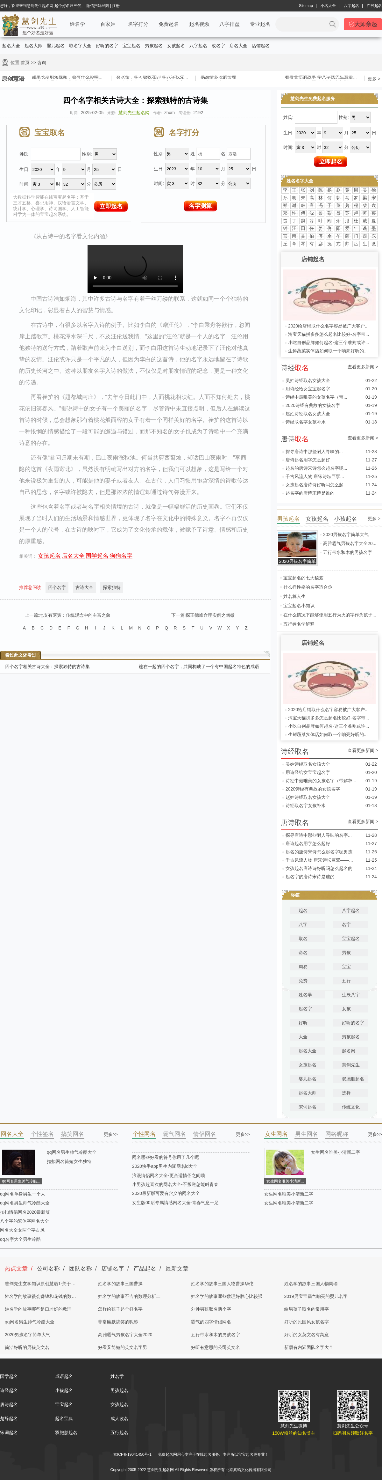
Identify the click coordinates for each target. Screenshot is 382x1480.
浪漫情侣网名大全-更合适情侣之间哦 (168, 1175)
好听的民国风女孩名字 (306, 1321)
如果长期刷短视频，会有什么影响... (67, 77)
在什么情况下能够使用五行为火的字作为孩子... (329, 615)
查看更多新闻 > (363, 366)
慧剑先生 (351, 1064)
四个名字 (57, 587)
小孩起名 (64, 1390)
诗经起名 (9, 1390)
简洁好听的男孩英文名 (27, 1347)
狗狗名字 (121, 556)
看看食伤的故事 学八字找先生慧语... (321, 77)
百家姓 (108, 24)
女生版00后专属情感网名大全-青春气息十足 (175, 1202)
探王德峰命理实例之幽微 (210, 615)
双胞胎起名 (353, 1078)
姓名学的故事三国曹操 (120, 1283)
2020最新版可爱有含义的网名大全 (166, 1193)
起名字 (305, 1008)
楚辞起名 (9, 1418)
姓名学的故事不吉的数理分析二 (129, 1296)
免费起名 (169, 24)
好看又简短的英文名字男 (122, 1347)
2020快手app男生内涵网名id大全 (164, 1166)
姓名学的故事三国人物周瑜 (311, 1283)
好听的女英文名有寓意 (306, 1334)
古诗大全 (84, 587)
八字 (303, 924)
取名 (303, 938)
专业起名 (260, 24)
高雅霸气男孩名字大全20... (349, 543)
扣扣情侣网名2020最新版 (25, 1212)
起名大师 (33, 45)
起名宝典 (64, 1418)
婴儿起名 (56, 45)
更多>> (111, 1134)
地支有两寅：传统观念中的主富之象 (74, 615)
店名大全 (238, 45)
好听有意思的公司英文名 (215, 1347)
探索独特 (112, 587)
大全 (303, 1036)
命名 (303, 952)
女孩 (346, 1008)
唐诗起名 (9, 1404)
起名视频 (199, 24)
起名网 (348, 1050)
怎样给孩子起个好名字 (120, 1309)
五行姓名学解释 (299, 624)
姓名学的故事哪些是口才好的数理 (38, 1309)
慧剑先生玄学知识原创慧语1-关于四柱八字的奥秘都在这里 (40, 1285)
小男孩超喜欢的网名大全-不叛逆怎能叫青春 (175, 1184)
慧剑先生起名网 (134, 112)
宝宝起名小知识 (299, 605)
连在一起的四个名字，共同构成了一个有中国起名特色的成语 (199, 666)
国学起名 (97, 556)
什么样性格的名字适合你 (307, 587)
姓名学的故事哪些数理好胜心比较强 (226, 1296)
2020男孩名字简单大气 (346, 534)
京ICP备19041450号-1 (132, 1454)
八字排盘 (229, 24)
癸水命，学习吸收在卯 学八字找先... (152, 77)
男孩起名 (154, 45)
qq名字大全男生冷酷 (20, 1239)
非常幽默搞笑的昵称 (118, 1321)
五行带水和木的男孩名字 (347, 552)
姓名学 (77, 24)
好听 (303, 1022)
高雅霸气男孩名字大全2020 (125, 1334)
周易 (303, 966)
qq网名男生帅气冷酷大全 (71, 1152)
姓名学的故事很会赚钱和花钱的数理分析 (40, 1298)
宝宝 (346, 966)
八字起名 (351, 6)
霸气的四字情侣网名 (211, 1321)
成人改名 (119, 1418)
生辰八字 (351, 994)
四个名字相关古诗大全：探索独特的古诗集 (47, 666)
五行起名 (119, 1432)
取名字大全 (80, 45)
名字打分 (138, 24)
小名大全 (328, 6)
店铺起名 (261, 45)
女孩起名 (176, 45)
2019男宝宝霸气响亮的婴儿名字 (316, 1296)
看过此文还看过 (20, 655)
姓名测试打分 (217, 1462)
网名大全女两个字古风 (22, 1230)
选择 (346, 1092)
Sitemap (306, 6)
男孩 (346, 952)
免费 (303, 980)
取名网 (186, 1462)
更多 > (374, 78)
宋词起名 (307, 1106)
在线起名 (374, 6)
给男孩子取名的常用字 (306, 1309)
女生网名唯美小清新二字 (335, 1152)
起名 (303, 910)
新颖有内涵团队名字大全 (308, 1347)
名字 (346, 924)
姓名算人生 (294, 596)
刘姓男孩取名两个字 (211, 1309)
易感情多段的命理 (218, 77)
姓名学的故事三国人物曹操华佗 (222, 1283)
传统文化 (351, 1106)
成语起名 (64, 1376)
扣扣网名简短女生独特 (69, 1161)
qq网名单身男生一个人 (22, 1194)
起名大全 (11, 45)
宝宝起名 (131, 45)
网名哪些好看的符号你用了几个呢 (165, 1157)
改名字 (218, 45)
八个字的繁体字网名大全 (24, 1221)
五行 (346, 980)
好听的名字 (107, 45)
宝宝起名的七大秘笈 (303, 578)
